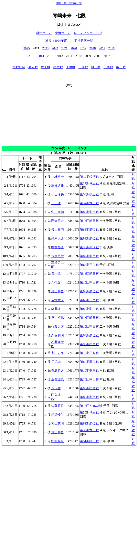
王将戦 (108, 67)
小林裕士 (57, 176)
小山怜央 (57, 194)
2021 (64, 48)
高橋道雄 (57, 185)
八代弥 (56, 282)
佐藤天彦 (57, 326)
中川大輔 (57, 212)
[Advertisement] (69, 115)
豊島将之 (57, 370)
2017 (102, 48)
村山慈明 (57, 423)
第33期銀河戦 (89, 247)
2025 (27, 48)
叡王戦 (121, 67)
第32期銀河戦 (89, 176)
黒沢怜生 (57, 414)
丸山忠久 (57, 353)
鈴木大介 (57, 238)
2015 (31, 56)
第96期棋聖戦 (89, 344)
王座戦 (83, 67)
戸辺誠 (56, 361)
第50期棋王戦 (89, 194)
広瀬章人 (57, 300)
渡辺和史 (57, 291)
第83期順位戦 (89, 212)
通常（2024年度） (57, 40)
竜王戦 (45, 67)
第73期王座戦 (89, 353)
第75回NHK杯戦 (91, 405)
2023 (45, 48)
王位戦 (70, 67)
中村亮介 (57, 247)
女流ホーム (63, 33)
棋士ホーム (44, 33)
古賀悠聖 (57, 256)
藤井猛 (56, 309)
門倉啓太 (57, 220)
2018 (93, 48)
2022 (55, 48)
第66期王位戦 (89, 264)
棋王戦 (96, 67)
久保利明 (57, 335)
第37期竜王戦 (89, 183)
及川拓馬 (57, 317)
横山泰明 (57, 229)
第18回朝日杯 (89, 220)
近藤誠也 (57, 379)
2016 (111, 48)
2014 (41, 56)
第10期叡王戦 (89, 370)
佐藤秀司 (57, 405)
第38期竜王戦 (89, 412)
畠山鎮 (56, 273)
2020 (74, 48)
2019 (83, 48)
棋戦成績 (19, 67)
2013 (50, 56)
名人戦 (33, 67)
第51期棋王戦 (89, 441)
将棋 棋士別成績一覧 (69, 3)
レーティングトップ (88, 33)
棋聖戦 (58, 67)
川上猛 (56, 203)
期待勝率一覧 (83, 40)
